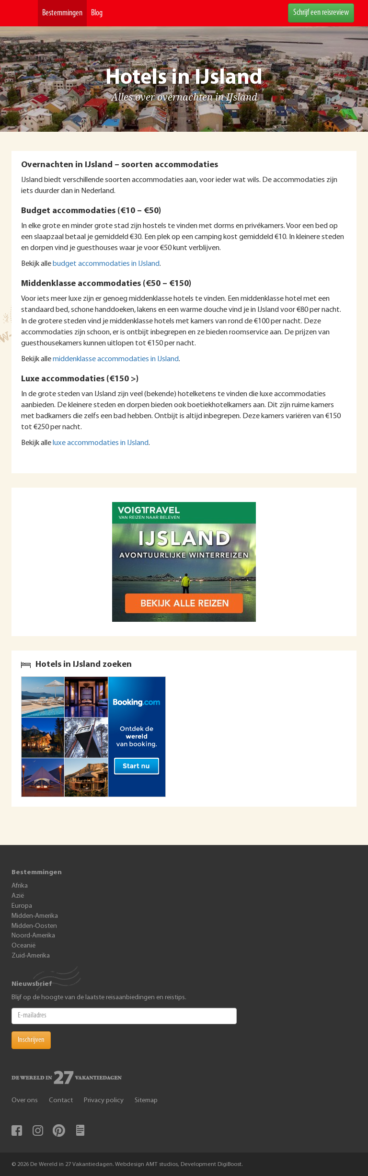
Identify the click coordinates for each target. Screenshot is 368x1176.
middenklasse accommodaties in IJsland (116, 359)
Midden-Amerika (35, 916)
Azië (18, 896)
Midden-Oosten (34, 926)
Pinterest (59, 1130)
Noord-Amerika (33, 935)
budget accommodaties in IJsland (106, 264)
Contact (61, 1100)
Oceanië (23, 945)
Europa (22, 906)
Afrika (20, 886)
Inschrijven (31, 1040)
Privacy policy (104, 1100)
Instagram (38, 1130)
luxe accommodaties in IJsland (101, 443)
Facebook (16, 1130)
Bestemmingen (62, 13)
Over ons (25, 1100)
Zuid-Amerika (31, 955)
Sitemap (146, 1100)
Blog (97, 13)
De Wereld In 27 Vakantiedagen (25, 13)
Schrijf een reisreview (321, 12)
